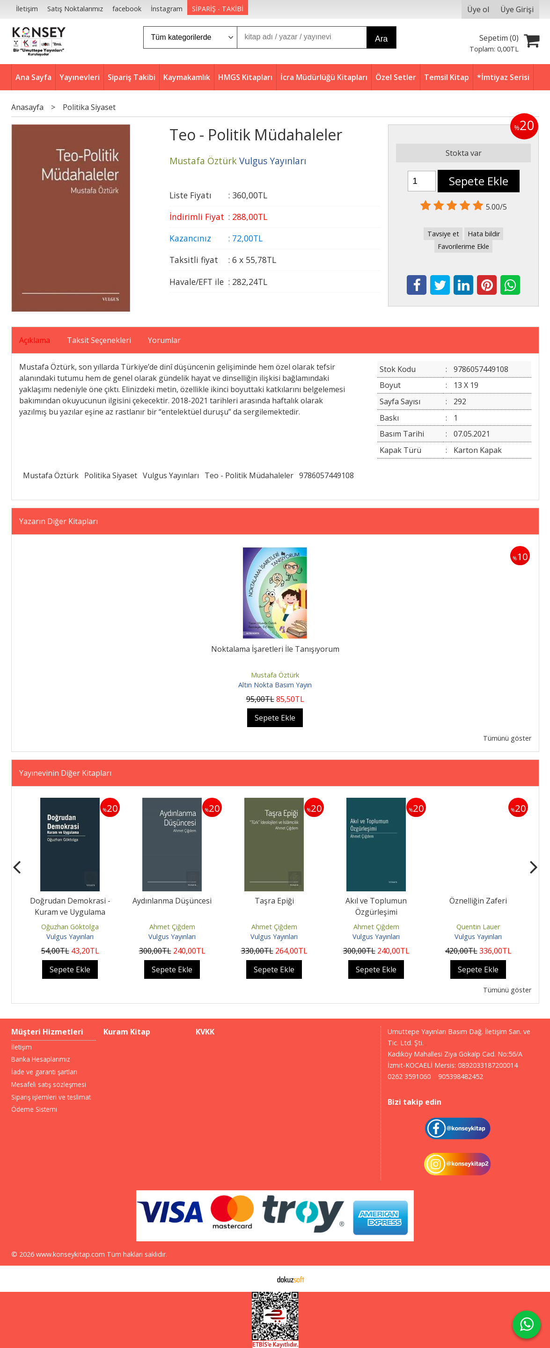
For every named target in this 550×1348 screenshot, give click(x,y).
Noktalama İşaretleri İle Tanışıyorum (275, 649)
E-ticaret (260, 1279)
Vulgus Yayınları (171, 475)
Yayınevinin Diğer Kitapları (65, 773)
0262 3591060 (409, 1076)
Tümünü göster (507, 738)
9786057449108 (326, 475)
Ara (381, 39)
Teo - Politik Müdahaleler (249, 475)
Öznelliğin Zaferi (478, 901)
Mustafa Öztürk (51, 475)
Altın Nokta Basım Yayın (275, 684)
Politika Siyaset (110, 475)
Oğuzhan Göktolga (70, 926)
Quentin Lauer (478, 926)
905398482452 (460, 1076)
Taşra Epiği (274, 901)
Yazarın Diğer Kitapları (58, 521)
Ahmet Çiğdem (172, 926)
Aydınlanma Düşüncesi (172, 901)
